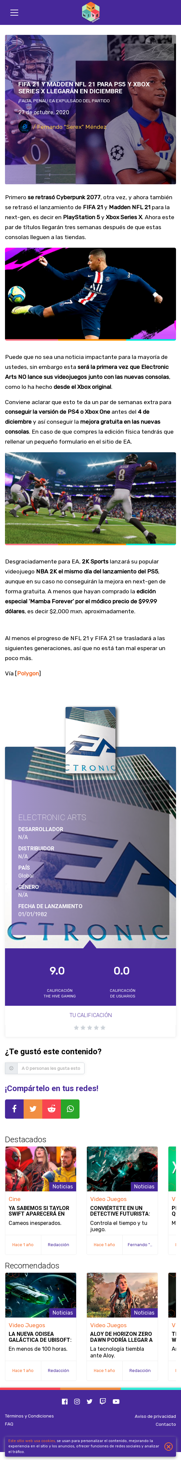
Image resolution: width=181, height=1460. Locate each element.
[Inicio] (90, 12)
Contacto (166, 1424)
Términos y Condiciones (29, 1415)
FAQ (9, 1423)
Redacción (58, 1244)
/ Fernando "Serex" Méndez (62, 127)
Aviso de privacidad (155, 1416)
